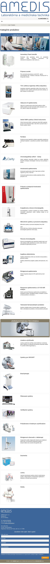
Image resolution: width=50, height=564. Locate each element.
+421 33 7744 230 (7, 521)
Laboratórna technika (25, 43)
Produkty (13, 26)
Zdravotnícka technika (25, 329)
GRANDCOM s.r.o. (39, 562)
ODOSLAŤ (45, 558)
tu (43, 555)
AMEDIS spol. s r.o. (17, 562)
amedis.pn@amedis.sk (9, 524)
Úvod (9, 26)
